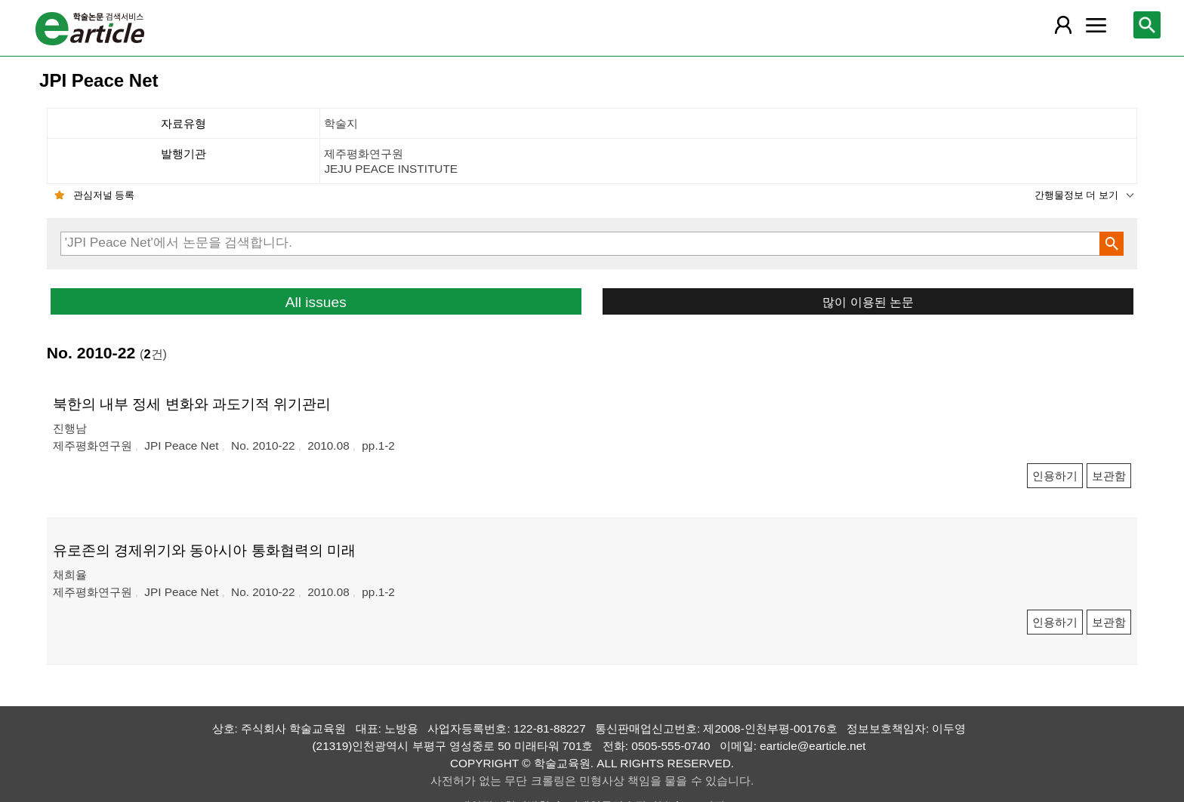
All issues (316, 302)
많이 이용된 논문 (868, 302)
